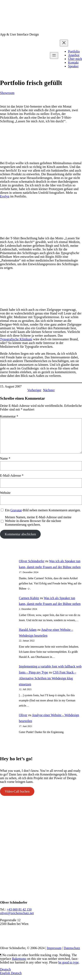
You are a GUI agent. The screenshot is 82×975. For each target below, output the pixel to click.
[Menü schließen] (64, 43)
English (5, 973)
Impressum (54, 948)
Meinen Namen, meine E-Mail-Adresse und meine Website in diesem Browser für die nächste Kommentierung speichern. (38, 520)
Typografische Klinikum (16, 339)
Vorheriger (34, 390)
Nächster (49, 390)
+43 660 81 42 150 (19, 909)
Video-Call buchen (17, 791)
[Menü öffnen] (54, 55)
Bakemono (19, 958)
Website (5, 492)
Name (5, 458)
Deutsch (5, 969)
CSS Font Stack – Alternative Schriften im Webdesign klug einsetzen (47, 678)
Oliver (23, 715)
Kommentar (9, 416)
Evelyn (4, 196)
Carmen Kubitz (29, 598)
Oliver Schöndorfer (31, 561)
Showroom (7, 93)
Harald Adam (28, 629)
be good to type (68, 962)
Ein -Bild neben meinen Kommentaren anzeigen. (43, 510)
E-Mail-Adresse (11, 475)
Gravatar (16, 510)
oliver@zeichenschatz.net (17, 913)
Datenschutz (72, 948)
